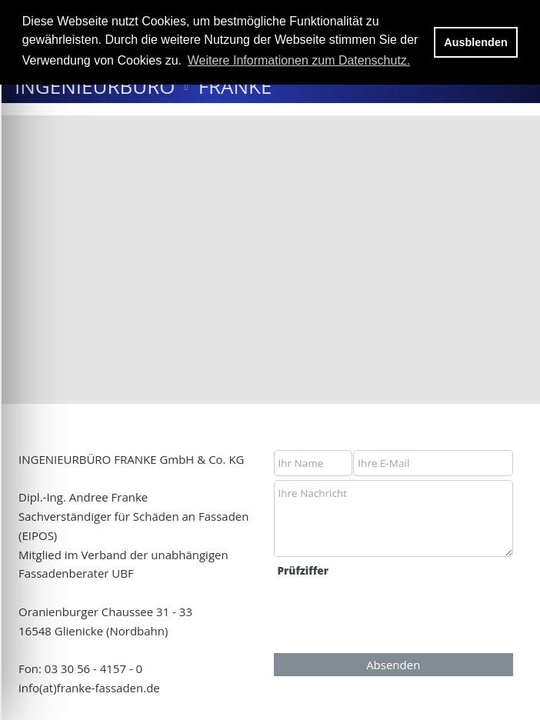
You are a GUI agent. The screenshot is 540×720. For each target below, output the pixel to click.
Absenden (393, 664)
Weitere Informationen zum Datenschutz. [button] (299, 60)
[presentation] (391, 615)
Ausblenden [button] (475, 42)
